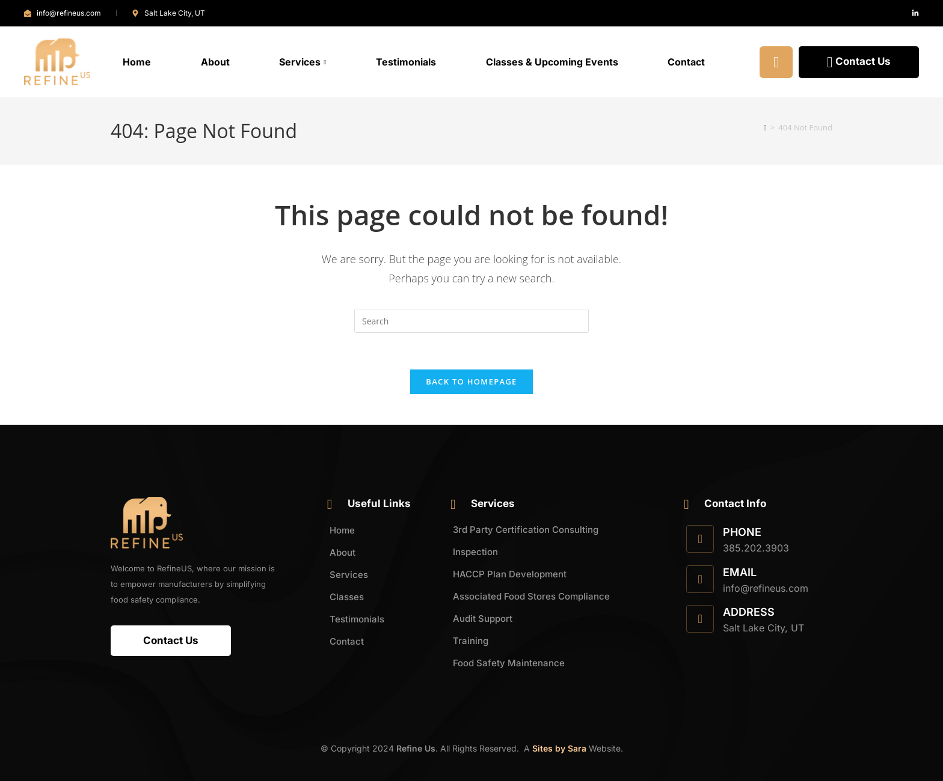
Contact (686, 62)
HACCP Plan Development (510, 574)
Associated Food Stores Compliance (531, 596)
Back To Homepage (471, 381)
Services (302, 62)
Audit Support (482, 618)
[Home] (765, 127)
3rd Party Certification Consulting (525, 529)
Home (137, 62)
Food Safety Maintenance (509, 663)
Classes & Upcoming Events (552, 62)
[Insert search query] (471, 321)
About (215, 62)
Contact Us (859, 62)
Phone (742, 532)
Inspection (475, 552)
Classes (347, 597)
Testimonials (406, 62)
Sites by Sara (559, 748)
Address (749, 612)
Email (740, 572)
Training (470, 640)
